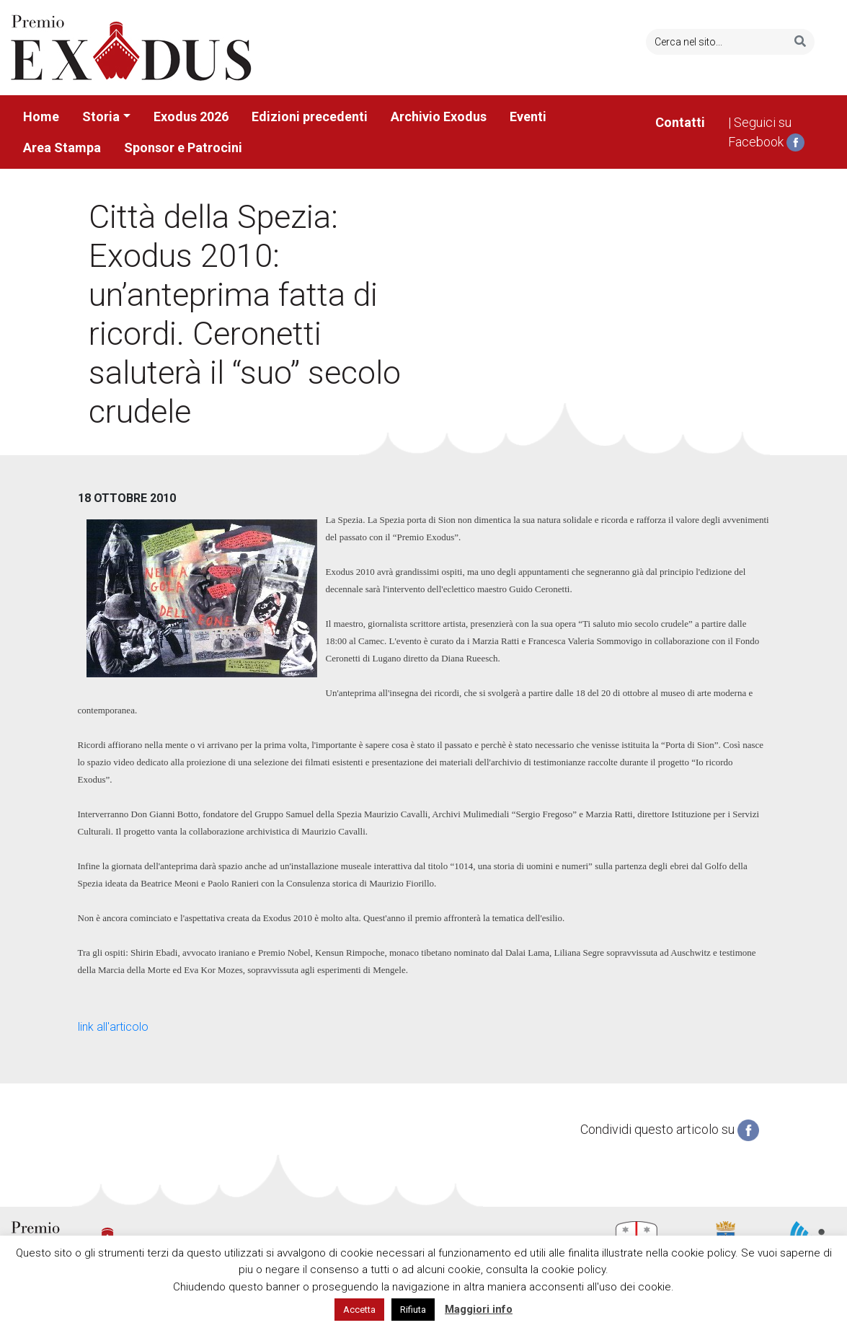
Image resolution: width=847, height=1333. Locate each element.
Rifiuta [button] (413, 1309)
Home (41, 116)
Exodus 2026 (191, 116)
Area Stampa (62, 147)
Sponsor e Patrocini (183, 147)
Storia (101, 116)
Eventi (528, 116)
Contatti (680, 122)
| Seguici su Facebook (766, 133)
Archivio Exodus (439, 116)
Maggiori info (479, 1309)
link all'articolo (113, 1027)
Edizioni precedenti (310, 116)
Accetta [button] (359, 1309)
